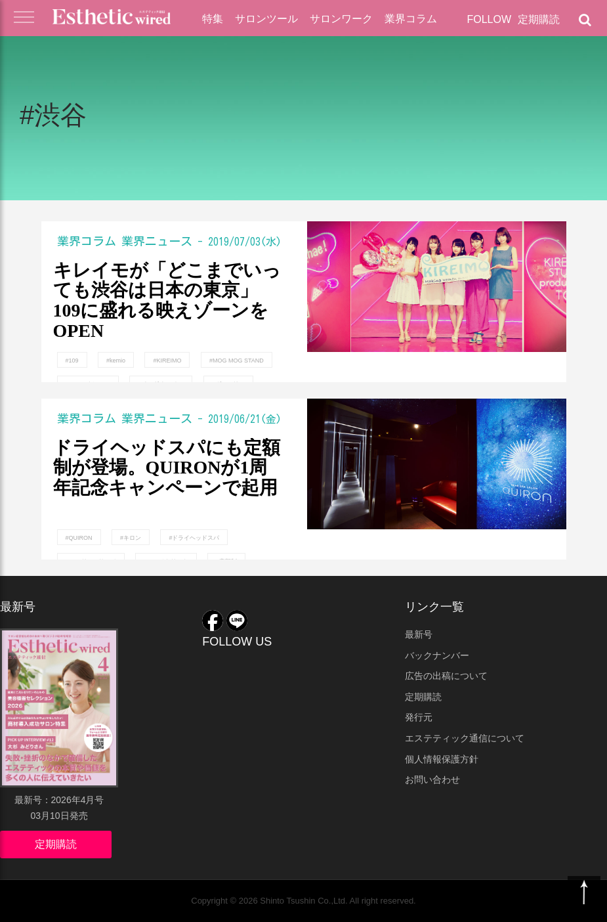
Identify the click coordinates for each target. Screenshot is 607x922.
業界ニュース (156, 241)
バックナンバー (437, 655)
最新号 (418, 634)
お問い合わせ (432, 779)
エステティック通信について (464, 738)
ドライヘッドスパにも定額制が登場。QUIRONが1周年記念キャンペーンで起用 (166, 468)
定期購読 (539, 19)
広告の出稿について (446, 675)
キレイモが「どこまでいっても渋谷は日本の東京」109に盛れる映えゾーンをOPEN (167, 300)
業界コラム (411, 18)
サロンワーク (341, 18)
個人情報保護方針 (441, 759)
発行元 (418, 717)
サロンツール (266, 18)
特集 (212, 18)
